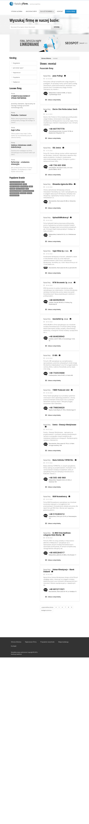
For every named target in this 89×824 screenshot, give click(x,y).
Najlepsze (15, 82)
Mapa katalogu (63, 642)
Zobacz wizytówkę (54, 100)
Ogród (30, 186)
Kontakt (60, 11)
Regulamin (15, 63)
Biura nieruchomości (28, 191)
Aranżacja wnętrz (14, 195)
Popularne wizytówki (47, 642)
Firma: (23, 96)
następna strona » (46, 610)
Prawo (24, 184)
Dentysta (12, 188)
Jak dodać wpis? (31, 11)
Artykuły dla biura (14, 193)
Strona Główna (16, 11)
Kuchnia (29, 193)
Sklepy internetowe (15, 182)
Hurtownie (23, 193)
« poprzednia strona (47, 607)
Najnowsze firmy (31, 642)
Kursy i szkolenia (20, 188)
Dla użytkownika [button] (47, 11)
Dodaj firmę (70, 11)
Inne (23, 182)
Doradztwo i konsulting (16, 184)
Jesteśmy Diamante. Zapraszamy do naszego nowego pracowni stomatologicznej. (23, 105)
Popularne (15, 77)
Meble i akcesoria (14, 186)
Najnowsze (16, 72)
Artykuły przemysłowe (15, 191)
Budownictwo (24, 186)
